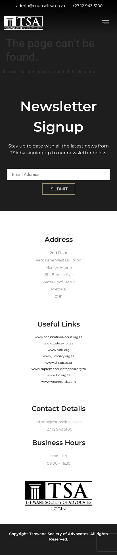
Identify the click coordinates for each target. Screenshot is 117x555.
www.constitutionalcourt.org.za (58, 337)
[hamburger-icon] (106, 23)
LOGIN (58, 509)
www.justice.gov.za (58, 343)
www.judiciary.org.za (58, 356)
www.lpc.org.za (58, 375)
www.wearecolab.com (58, 382)
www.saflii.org (59, 350)
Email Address (23, 165)
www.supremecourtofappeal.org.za (59, 369)
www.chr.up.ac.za (58, 363)
